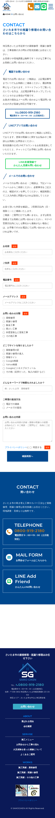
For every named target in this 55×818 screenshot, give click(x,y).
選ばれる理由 (27, 721)
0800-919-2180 (27, 114)
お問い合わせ (28, 706)
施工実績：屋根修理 (27, 767)
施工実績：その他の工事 (27, 777)
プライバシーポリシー (16, 447)
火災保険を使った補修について (27, 749)
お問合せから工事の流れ (27, 744)
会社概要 (27, 726)
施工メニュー (27, 739)
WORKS (27, 762)
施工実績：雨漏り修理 (27, 772)
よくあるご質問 (27, 754)
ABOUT (27, 716)
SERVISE (27, 734)
